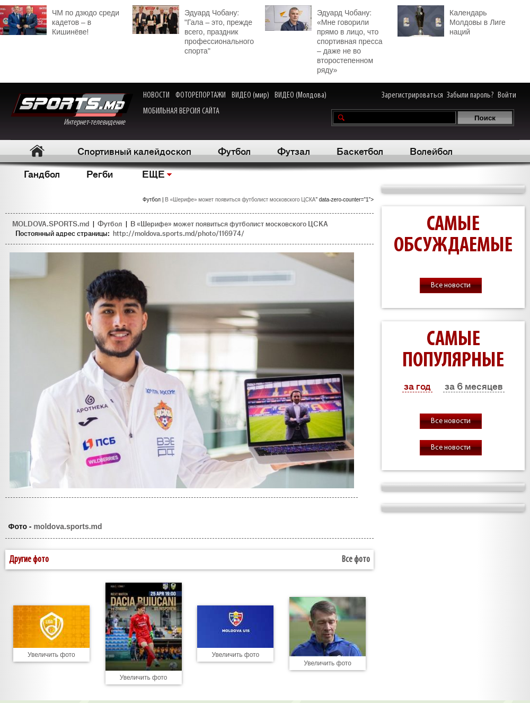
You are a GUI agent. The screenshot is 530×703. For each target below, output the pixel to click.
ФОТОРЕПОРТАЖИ (200, 95)
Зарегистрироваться (412, 95)
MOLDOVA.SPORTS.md (50, 223)
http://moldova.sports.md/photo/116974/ (178, 233)
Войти (507, 95)
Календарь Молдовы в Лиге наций (452, 21)
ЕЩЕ (153, 173)
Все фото (356, 560)
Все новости (451, 285)
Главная (37, 150)
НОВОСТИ (156, 95)
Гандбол (42, 173)
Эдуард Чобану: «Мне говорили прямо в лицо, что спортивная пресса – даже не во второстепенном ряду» (323, 39)
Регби (99, 173)
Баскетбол (360, 150)
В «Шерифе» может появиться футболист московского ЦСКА (240, 200)
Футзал (293, 150)
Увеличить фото (51, 654)
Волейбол (431, 150)
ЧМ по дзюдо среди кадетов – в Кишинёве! (59, 20)
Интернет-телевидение (72, 110)
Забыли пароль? (470, 95)
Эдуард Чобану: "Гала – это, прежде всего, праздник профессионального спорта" (193, 30)
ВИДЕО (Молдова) (300, 95)
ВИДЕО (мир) (250, 95)
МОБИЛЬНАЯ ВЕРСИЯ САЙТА (181, 111)
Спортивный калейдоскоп (134, 150)
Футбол (234, 150)
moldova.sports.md (67, 526)
